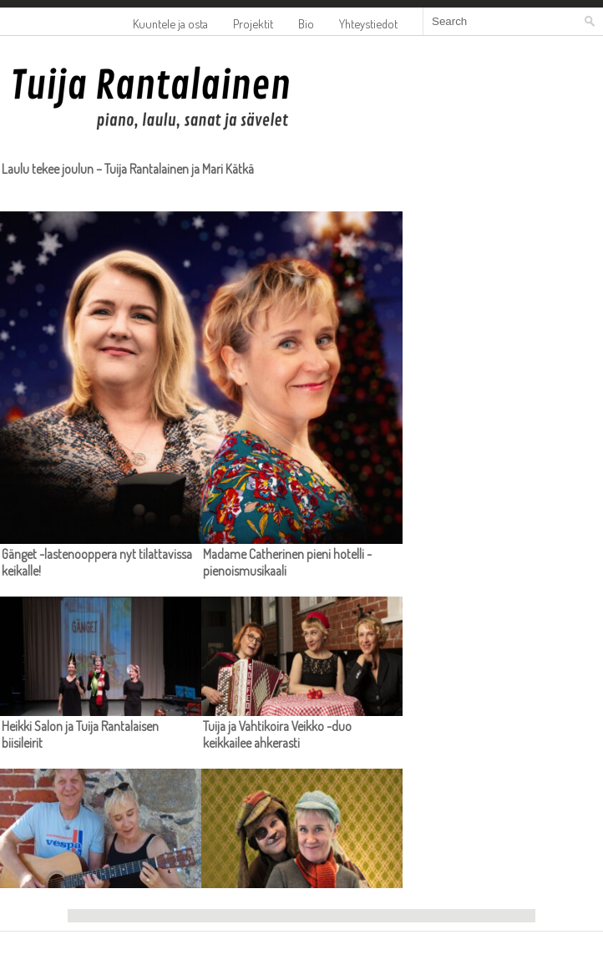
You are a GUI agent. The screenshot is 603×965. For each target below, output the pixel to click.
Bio (306, 23)
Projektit (253, 23)
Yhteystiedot (368, 23)
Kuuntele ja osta (170, 23)
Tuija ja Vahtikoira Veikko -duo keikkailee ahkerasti (277, 734)
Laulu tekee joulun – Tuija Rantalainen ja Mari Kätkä (128, 168)
